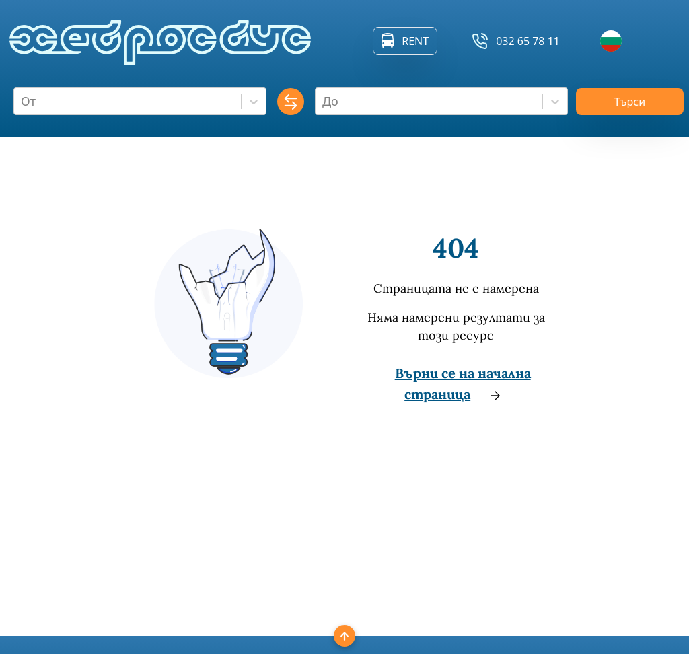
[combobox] (22, 101)
